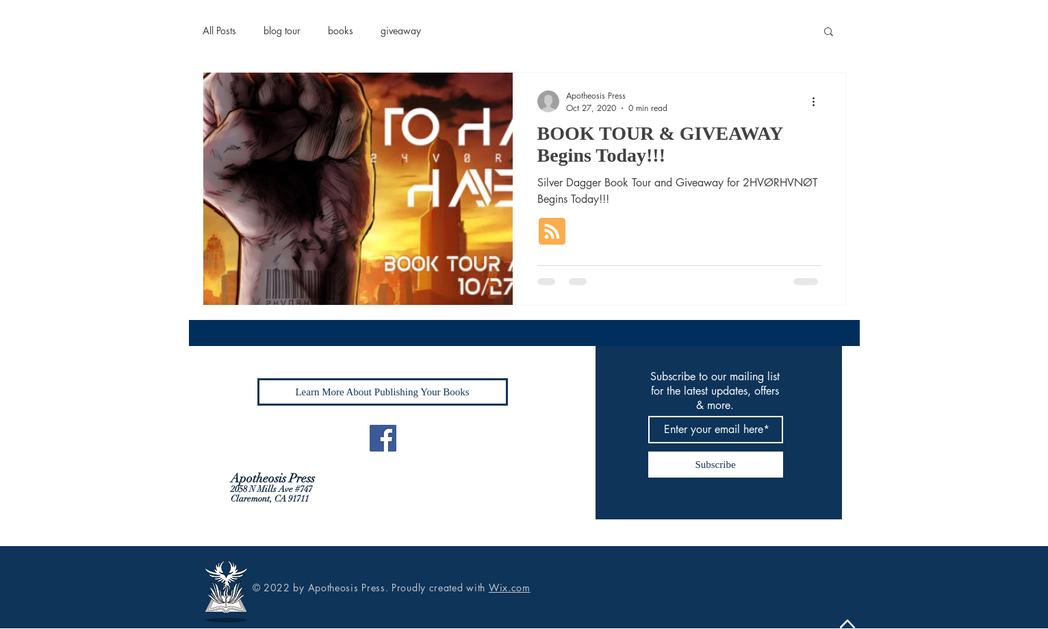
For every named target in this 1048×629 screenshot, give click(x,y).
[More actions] (818, 101)
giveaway (401, 30)
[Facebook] (383, 438)
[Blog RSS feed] (552, 232)
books (340, 30)
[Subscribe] (715, 464)
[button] (828, 32)
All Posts (219, 30)
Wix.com (510, 587)
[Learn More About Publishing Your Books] (382, 392)
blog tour (282, 30)
